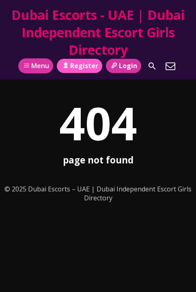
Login (123, 65)
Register (79, 65)
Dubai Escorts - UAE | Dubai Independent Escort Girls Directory (98, 32)
